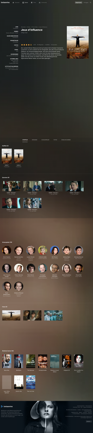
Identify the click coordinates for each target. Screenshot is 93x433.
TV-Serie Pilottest (76, 413)
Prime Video (35, 27)
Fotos (55, 139)
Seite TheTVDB (14, 60)
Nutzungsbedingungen (86, 409)
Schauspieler (45, 139)
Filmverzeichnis (89, 405)
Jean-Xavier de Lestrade (12, 55)
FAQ (81, 407)
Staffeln (25, 139)
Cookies (79, 409)
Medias (80, 412)
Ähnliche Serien (66, 139)
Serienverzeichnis (81, 405)
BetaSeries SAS (74, 412)
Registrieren (78, 2)
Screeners (85, 412)
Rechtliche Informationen (71, 409)
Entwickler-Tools (76, 407)
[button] (6, 253)
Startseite (23, 27)
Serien (28, 27)
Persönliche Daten (88, 411)
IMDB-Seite (15, 61)
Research (90, 412)
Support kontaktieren (87, 407)
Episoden (34, 139)
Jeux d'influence (43, 27)
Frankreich (15, 28)
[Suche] (90, 2)
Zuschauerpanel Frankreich (86, 413)
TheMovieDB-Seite (13, 63)
